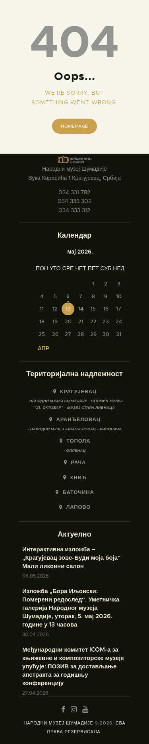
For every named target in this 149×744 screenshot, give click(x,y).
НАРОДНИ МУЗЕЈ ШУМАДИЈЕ (58, 723)
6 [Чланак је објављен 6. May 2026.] (68, 296)
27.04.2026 (35, 693)
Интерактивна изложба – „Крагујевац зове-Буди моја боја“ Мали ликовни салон (71, 557)
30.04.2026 (35, 634)
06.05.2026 (35, 576)
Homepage (74, 126)
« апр (41, 348)
